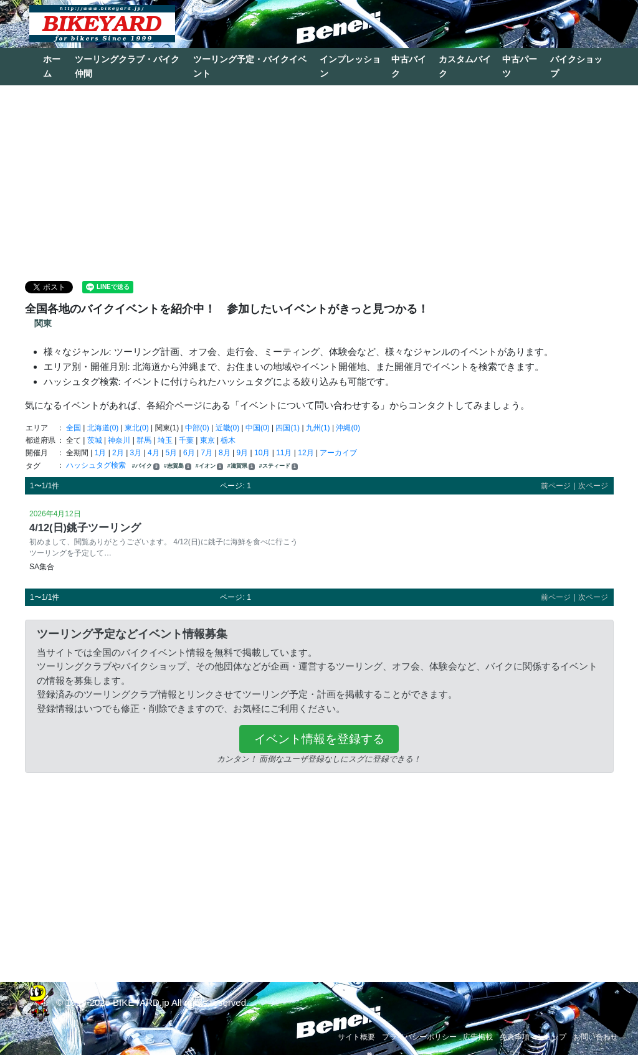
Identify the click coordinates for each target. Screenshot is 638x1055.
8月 (225, 452)
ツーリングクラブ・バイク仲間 (127, 66)
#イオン (209, 466)
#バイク (146, 466)
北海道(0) (103, 427)
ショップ (551, 1037)
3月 (136, 452)
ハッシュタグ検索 (97, 465)
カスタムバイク (465, 66)
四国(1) (287, 427)
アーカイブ (338, 452)
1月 (101, 452)
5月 (172, 452)
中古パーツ (519, 66)
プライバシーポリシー (419, 1037)
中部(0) (197, 427)
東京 (207, 440)
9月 (243, 452)
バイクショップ (576, 66)
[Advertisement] (319, 182)
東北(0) (137, 427)
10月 (262, 452)
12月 (305, 452)
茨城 (94, 440)
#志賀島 (177, 466)
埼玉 (165, 440)
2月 (118, 452)
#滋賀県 (241, 466)
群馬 (143, 440)
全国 (73, 427)
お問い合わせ (595, 1037)
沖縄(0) (348, 427)
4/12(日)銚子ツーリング (85, 527)
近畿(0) (228, 427)
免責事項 (515, 1037)
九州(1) (318, 427)
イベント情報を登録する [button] (319, 738)
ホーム (51, 66)
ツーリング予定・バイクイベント (250, 66)
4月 (154, 452)
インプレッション (350, 66)
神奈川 (119, 440)
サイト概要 (356, 1037)
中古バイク (408, 66)
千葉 (186, 440)
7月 (207, 452)
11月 (284, 452)
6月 (189, 452)
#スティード (278, 466)
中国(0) (257, 427)
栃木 (228, 440)
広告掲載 (478, 1037)
